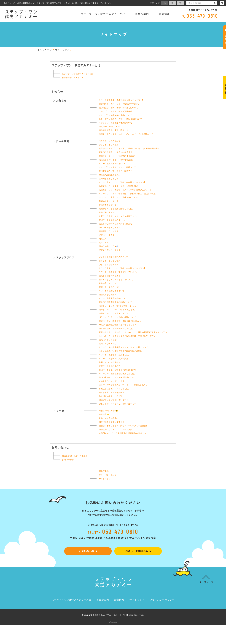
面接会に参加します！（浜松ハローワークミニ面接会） (123, 426)
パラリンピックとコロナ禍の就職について (117, 317)
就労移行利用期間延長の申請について (115, 302)
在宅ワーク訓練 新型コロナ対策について (117, 370)
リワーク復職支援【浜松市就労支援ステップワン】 (121, 100)
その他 (60, 411)
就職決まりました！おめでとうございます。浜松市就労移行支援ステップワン (133, 332)
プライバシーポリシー (108, 475)
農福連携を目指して (107, 205)
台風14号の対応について (110, 126)
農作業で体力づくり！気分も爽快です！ (116, 171)
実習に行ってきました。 (109, 235)
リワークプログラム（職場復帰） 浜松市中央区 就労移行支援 (127, 194)
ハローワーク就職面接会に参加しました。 (117, 374)
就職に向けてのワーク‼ (109, 287)
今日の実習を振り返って (109, 227)
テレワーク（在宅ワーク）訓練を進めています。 (120, 197)
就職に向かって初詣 (107, 340)
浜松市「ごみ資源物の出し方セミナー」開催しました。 (123, 385)
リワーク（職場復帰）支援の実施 (113, 359)
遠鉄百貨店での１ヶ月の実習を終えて (115, 224)
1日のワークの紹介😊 (108, 411)
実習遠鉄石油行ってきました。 (112, 250)
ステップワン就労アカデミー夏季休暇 (115, 111)
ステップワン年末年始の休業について (115, 115)
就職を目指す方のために (109, 276)
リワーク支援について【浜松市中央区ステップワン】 (122, 182)
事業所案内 (142, 14)
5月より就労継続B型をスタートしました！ (118, 325)
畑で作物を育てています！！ (111, 422)
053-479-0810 (202, 16)
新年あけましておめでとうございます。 (116, 280)
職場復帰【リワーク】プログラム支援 (115, 429)
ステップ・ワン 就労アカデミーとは (76, 65)
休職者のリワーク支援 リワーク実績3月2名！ (119, 186)
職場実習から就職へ (107, 295)
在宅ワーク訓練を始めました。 (112, 220)
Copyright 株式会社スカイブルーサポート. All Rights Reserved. (113, 616)
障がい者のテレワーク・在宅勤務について (117, 377)
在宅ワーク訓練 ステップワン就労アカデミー (119, 216)
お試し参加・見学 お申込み (74, 456)
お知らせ (57, 91)
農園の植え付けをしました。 (111, 201)
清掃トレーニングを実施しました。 (114, 313)
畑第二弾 (103, 239)
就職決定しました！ (107, 283)
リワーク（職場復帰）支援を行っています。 (118, 272)
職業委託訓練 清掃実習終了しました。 (116, 328)
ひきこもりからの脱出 (108, 145)
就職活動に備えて (107, 212)
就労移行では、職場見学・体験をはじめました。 (120, 321)
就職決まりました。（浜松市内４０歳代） (117, 156)
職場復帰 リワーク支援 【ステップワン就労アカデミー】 (125, 190)
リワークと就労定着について (111, 291)
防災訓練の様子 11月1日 (110, 396)
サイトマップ (105, 479)
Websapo (113, 623)
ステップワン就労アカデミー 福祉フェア (117, 167)
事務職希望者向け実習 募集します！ (115, 130)
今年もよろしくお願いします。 (112, 381)
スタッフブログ (65, 257)
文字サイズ (155, 3)
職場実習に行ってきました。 (111, 231)
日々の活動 (62, 141)
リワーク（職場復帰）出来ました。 (114, 355)
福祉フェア (104, 242)
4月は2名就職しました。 (110, 175)
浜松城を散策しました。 (109, 179)
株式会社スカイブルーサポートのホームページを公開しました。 (127, 134)
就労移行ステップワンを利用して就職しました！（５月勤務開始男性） (130, 148)
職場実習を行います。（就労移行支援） (116, 160)
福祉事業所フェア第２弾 (72, 78)
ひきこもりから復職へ (108, 264)
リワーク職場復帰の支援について (113, 298)
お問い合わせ (60, 447)
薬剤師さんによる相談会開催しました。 (116, 209)
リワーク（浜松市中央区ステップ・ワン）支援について (123, 347)
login (222, 3)
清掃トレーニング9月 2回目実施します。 (117, 310)
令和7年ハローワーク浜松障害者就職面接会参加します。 (124, 433)
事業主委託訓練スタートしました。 (119, 389)
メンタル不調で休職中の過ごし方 (113, 257)
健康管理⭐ (104, 414)
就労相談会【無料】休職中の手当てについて (118, 108)
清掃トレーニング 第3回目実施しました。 (118, 306)
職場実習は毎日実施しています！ (113, 400)
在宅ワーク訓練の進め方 (109, 366)
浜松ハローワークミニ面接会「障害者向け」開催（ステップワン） (128, 336)
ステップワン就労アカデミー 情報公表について (120, 119)
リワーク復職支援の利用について (113, 163)
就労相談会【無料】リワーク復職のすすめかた (119, 104)
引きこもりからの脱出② (109, 141)
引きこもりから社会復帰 (109, 261)
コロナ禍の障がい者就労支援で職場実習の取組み (120, 351)
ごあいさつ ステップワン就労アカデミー (117, 404)
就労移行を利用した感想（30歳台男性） (116, 152)
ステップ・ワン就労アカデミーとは (103, 14)
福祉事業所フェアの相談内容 (111, 392)
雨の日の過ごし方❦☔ (109, 246)
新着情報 (164, 14)
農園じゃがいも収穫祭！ (109, 362)
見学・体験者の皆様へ (108, 418)
